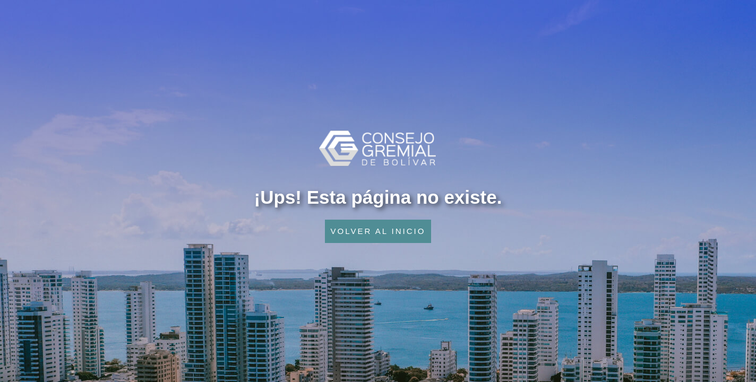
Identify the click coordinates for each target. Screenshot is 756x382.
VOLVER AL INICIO (378, 231)
